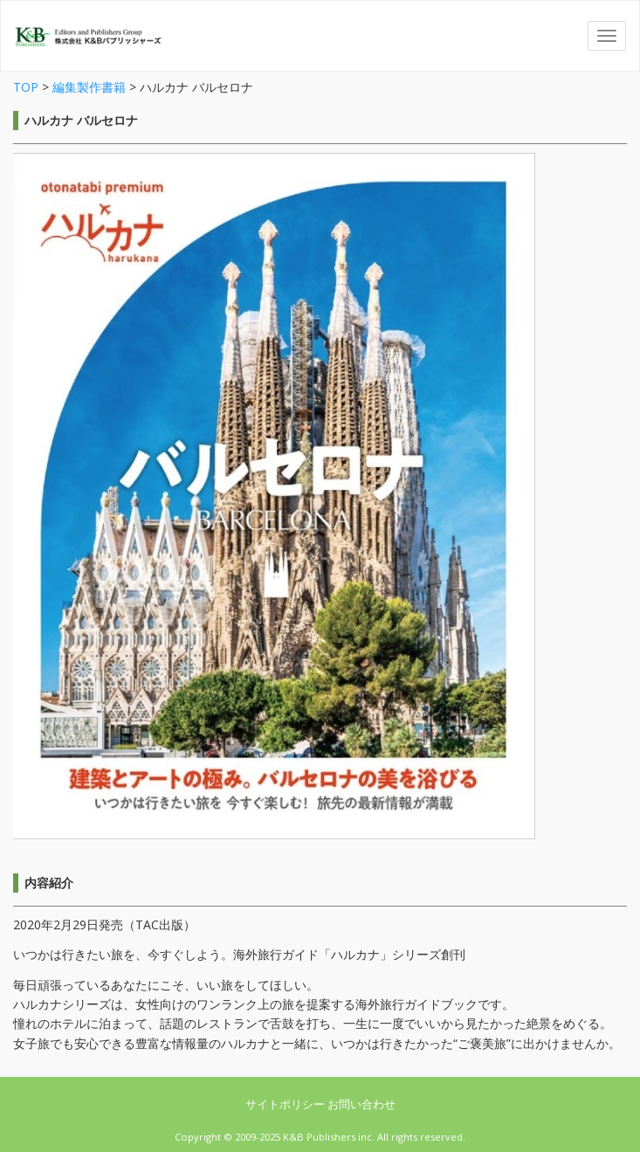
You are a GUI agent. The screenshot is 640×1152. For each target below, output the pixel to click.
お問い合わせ (361, 1104)
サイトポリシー (286, 1104)
